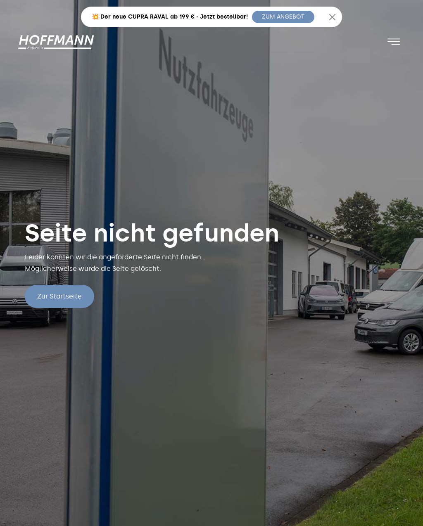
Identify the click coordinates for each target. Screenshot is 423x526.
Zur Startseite (59, 296)
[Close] (332, 17)
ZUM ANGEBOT (283, 16)
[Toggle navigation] (394, 42)
